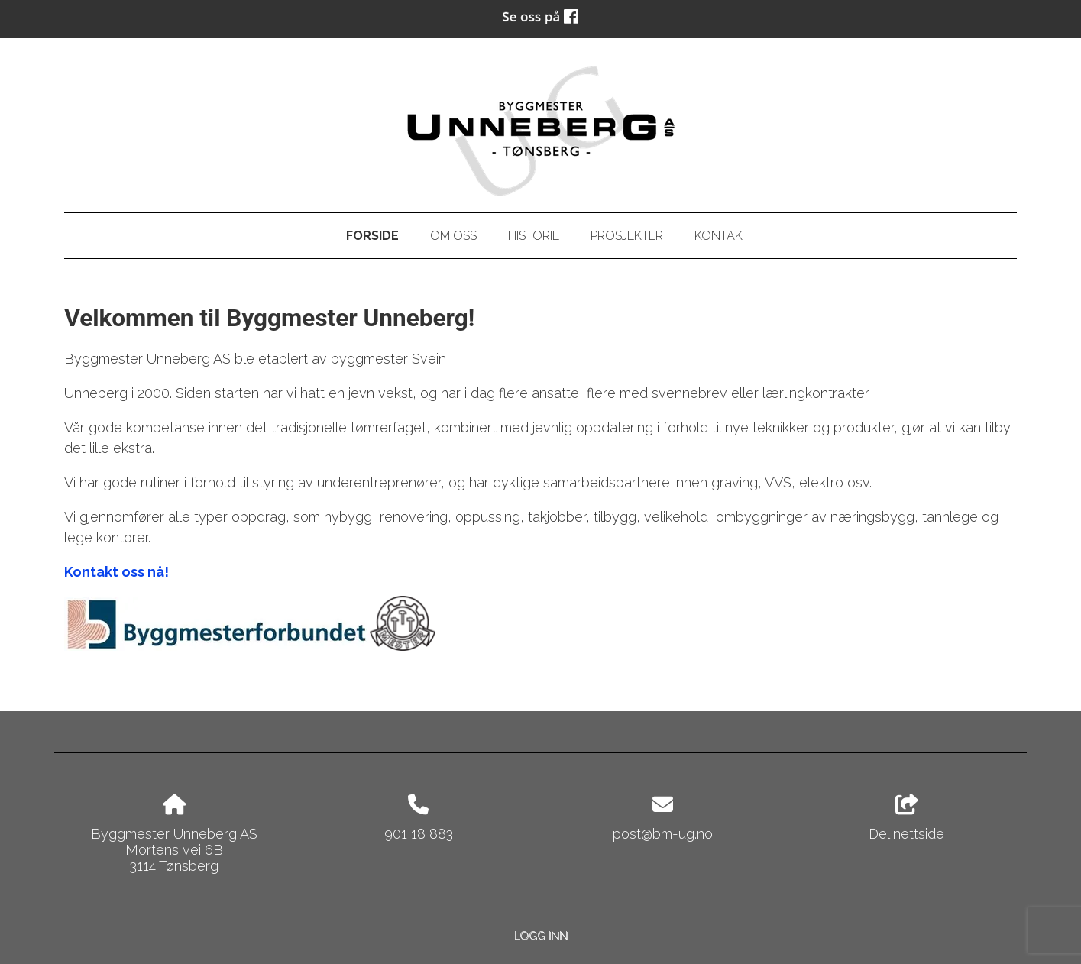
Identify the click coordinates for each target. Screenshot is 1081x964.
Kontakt (721, 235)
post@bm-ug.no (663, 834)
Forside (372, 235)
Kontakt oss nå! (116, 572)
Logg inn (541, 935)
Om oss (453, 235)
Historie (533, 235)
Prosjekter (627, 235)
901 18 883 (418, 834)
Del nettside (906, 818)
